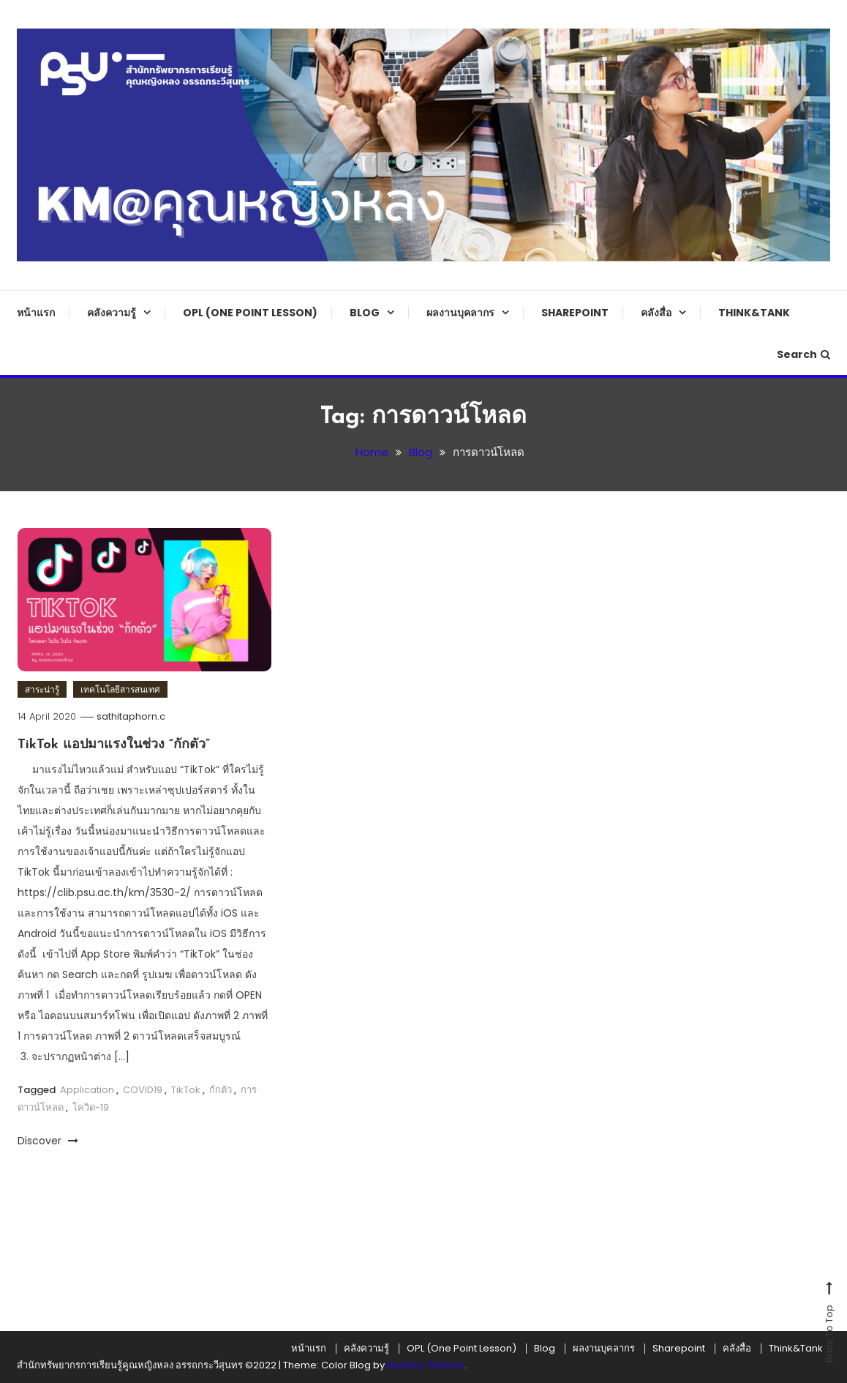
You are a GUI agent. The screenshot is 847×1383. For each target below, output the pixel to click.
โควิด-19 (90, 1107)
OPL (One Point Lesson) (250, 312)
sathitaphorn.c (131, 716)
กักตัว (220, 1090)
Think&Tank (754, 312)
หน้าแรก (36, 312)
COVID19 (142, 1090)
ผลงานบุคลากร (460, 312)
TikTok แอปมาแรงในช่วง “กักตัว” (114, 745)
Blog (365, 312)
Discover (48, 1140)
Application (87, 1090)
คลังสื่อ (656, 312)
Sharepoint (575, 312)
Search (803, 354)
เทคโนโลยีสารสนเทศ (120, 689)
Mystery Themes (425, 1365)
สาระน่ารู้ (42, 689)
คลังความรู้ (111, 312)
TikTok (185, 1090)
